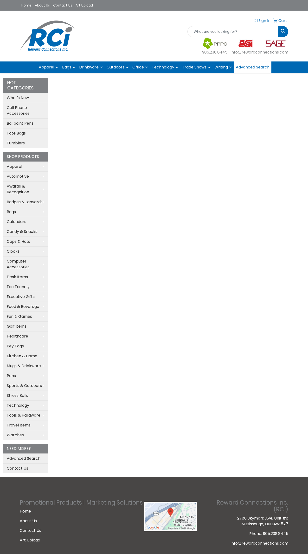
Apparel (46, 67)
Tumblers (16, 143)
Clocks (13, 251)
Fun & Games (19, 316)
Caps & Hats (18, 241)
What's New (18, 98)
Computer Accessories (18, 264)
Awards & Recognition (18, 189)
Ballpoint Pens (20, 123)
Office (138, 67)
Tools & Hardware (23, 415)
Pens (11, 375)
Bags (66, 67)
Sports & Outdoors (24, 385)
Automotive (18, 176)
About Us (42, 5)
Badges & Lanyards (25, 202)
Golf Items (16, 326)
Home (26, 5)
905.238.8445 (214, 52)
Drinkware (89, 67)
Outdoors (115, 67)
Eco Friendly (18, 287)
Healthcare (17, 336)
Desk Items (17, 277)
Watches (15, 435)
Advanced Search (253, 67)
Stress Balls (17, 395)
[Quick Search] (232, 31)
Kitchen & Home (22, 356)
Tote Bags (16, 133)
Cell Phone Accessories (18, 110)
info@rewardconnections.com (259, 52)
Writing (221, 67)
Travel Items (19, 425)
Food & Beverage (23, 306)
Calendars (16, 221)
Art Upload (84, 5)
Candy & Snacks (22, 231)
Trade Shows (194, 67)
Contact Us (62, 5)
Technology (163, 67)
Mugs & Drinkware (24, 366)
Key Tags (15, 346)
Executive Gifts (21, 296)
